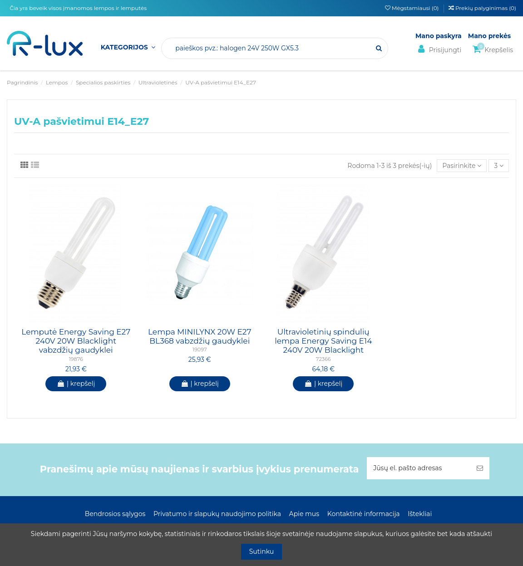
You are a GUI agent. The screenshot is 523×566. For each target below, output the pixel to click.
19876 (76, 359)
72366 (323, 359)
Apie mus (304, 514)
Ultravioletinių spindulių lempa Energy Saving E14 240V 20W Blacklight (323, 341)
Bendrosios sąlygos (115, 514)
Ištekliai (420, 514)
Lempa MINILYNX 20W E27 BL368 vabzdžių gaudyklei (200, 336)
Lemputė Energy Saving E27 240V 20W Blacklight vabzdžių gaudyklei (75, 341)
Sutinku (261, 551)
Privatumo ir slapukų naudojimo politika (217, 514)
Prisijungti (438, 49)
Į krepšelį (76, 383)
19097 (199, 349)
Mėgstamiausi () (412, 8)
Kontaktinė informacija (363, 514)
